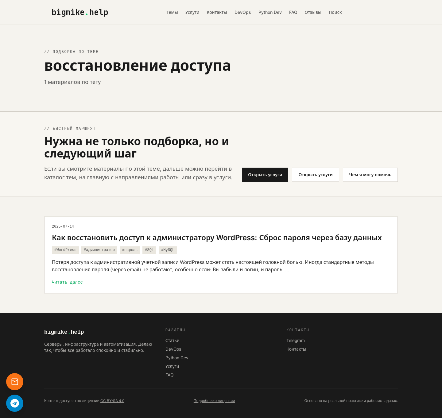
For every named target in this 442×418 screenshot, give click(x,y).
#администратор (99, 250)
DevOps (243, 12)
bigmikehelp (80, 12)
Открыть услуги (265, 174)
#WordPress (65, 250)
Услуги (192, 12)
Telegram (295, 340)
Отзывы (313, 12)
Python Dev (270, 12)
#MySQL (167, 250)
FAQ (293, 12)
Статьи (172, 340)
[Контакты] (14, 381)
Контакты (217, 12)
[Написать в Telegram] (14, 403)
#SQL (149, 250)
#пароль (130, 250)
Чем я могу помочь (370, 174)
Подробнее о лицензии (214, 401)
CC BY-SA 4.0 (112, 401)
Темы (172, 12)
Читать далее (67, 282)
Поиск (335, 12)
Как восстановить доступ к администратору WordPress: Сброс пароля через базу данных (217, 237)
